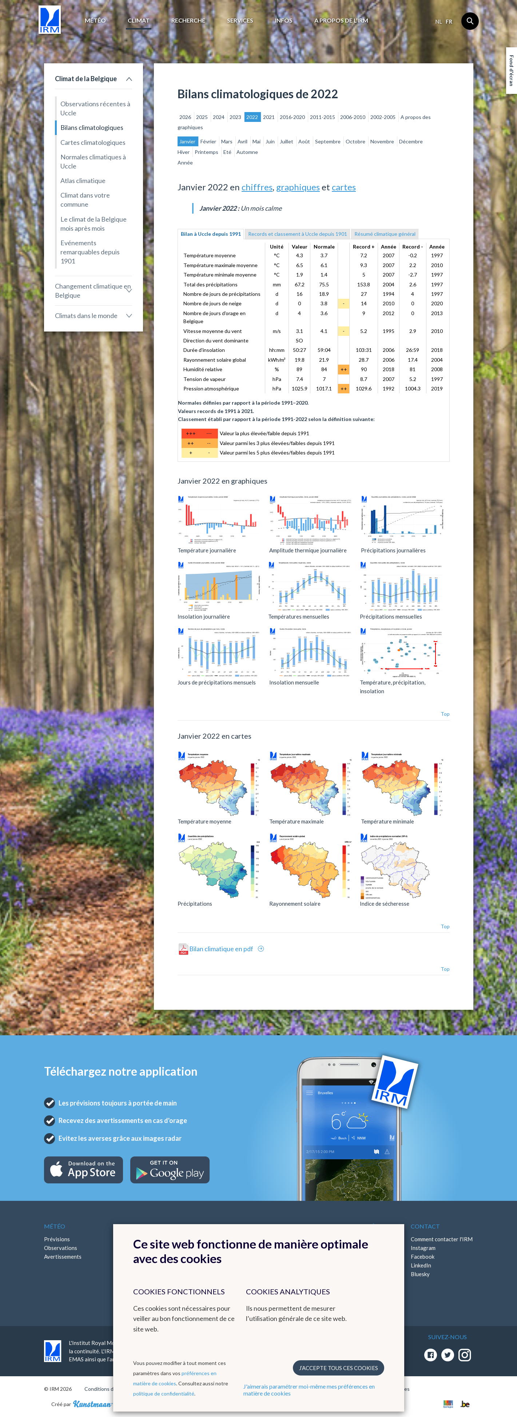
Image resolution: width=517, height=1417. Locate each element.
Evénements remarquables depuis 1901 (90, 252)
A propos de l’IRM (341, 20)
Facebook (422, 1256)
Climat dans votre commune (85, 199)
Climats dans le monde (86, 315)
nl (438, 21)
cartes (344, 187)
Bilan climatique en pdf (221, 949)
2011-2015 (323, 117)
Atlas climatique (83, 180)
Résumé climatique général (384, 234)
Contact (425, 1226)
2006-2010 (353, 117)
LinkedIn (421, 1265)
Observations (60, 1248)
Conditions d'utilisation (110, 1389)
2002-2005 (383, 117)
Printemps (207, 152)
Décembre (411, 141)
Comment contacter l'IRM (442, 1239)
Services (240, 20)
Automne (247, 152)
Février (208, 141)
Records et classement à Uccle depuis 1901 (297, 234)
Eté (227, 152)
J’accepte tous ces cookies (338, 1368)
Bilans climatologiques (91, 127)
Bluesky (420, 1274)
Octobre (356, 141)
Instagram (423, 1248)
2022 (252, 117)
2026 (185, 117)
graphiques (298, 187)
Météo (95, 20)
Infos (284, 20)
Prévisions (57, 1239)
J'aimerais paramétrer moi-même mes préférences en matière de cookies (309, 1390)
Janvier (187, 141)
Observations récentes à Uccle (95, 108)
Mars (227, 141)
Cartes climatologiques (93, 142)
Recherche (188, 20)
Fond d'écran (512, 70)
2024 (219, 117)
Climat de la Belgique (86, 79)
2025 (202, 117)
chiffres (257, 187)
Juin (271, 141)
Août (304, 141)
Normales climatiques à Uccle (93, 161)
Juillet (287, 141)
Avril (243, 141)
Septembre (328, 141)
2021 (269, 117)
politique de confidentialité (163, 1393)
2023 (236, 117)
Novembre (382, 141)
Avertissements (62, 1256)
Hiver (184, 152)
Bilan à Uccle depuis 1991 (211, 234)
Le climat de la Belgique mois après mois (93, 223)
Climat (139, 20)
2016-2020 (293, 117)
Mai (257, 141)
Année (185, 162)
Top (445, 714)
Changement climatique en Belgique (93, 290)
